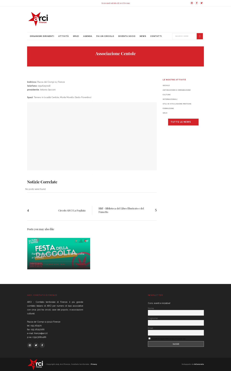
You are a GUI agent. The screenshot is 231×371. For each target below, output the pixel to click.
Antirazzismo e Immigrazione (177, 90)
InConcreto (199, 364)
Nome (151, 308)
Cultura (167, 94)
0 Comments (81, 264)
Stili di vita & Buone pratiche (177, 104)
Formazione (168, 108)
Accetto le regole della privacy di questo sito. (169, 339)
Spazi (165, 113)
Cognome (153, 318)
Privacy (94, 364)
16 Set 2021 (39, 264)
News (62, 264)
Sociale (166, 85)
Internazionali (170, 99)
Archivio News (52, 264)
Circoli (115, 48)
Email (150, 328)
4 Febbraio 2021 (117, 65)
